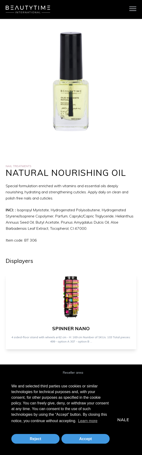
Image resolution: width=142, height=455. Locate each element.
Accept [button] (85, 439)
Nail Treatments (18, 166)
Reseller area (73, 372)
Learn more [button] (87, 421)
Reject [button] (35, 439)
